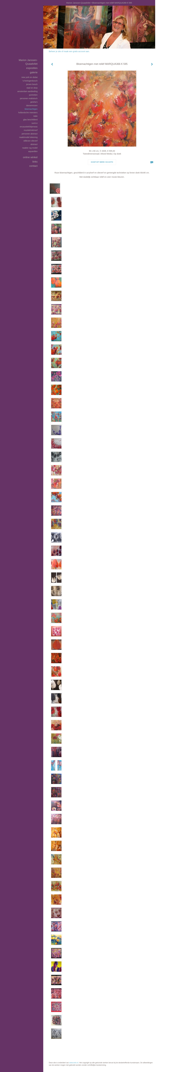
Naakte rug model (29, 148)
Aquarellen (32, 151)
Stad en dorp (32, 88)
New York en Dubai (29, 77)
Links (34, 161)
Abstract (34, 144)
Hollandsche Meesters (27, 112)
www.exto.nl (73, 1063)
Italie (35, 116)
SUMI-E (34, 123)
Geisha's (34, 102)
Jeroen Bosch (31, 84)
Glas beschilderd (30, 119)
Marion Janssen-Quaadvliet (78, 3)
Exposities (31, 68)
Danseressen (31, 105)
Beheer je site (55, 51)
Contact (33, 165)
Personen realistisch (29, 98)
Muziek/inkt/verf (30, 130)
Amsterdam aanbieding (27, 91)
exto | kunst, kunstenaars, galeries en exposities (51, 3)
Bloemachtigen (31, 109)
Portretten (33, 95)
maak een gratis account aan (76, 51)
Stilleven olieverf (30, 141)
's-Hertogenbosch (30, 81)
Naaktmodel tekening (28, 137)
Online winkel (30, 157)
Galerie (33, 72)
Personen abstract (29, 134)
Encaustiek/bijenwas (28, 127)
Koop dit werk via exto (102, 162)
